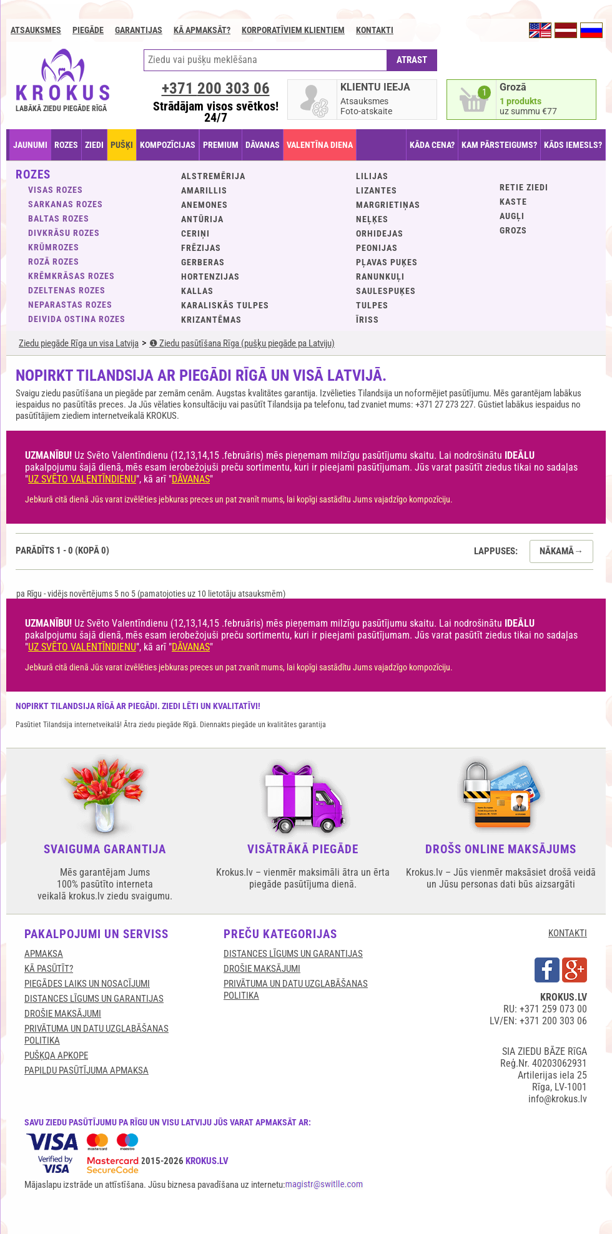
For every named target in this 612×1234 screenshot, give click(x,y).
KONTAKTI (567, 933)
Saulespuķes (386, 291)
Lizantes (376, 190)
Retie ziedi (524, 187)
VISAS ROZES (55, 190)
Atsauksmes (36, 30)
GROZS (513, 230)
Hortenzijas (210, 277)
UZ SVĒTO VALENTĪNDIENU (82, 479)
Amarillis (204, 190)
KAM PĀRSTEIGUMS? (499, 145)
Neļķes (372, 219)
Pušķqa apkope (56, 1055)
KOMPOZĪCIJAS (167, 145)
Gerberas (203, 262)
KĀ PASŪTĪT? (48, 968)
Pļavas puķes (387, 262)
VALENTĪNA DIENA (320, 145)
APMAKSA (43, 953)
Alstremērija (213, 176)
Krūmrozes (53, 247)
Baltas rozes (58, 218)
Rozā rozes (53, 262)
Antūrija (202, 219)
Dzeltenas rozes (67, 290)
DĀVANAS (262, 145)
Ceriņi (195, 233)
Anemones (204, 205)
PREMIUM (221, 145)
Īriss (367, 320)
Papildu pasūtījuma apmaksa (86, 1070)
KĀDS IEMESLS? (573, 145)
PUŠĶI (122, 145)
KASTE (513, 202)
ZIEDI (94, 145)
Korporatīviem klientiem (293, 30)
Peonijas (377, 248)
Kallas (197, 291)
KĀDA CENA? (432, 145)
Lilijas (372, 176)
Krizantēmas (211, 320)
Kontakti (374, 30)
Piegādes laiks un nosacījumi (87, 983)
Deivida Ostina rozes (77, 319)
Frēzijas (201, 248)
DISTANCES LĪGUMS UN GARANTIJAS (94, 998)
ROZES (66, 145)
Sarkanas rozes (65, 204)
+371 (216, 88)
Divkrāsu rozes (64, 233)
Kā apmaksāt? (202, 30)
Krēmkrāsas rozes (71, 276)
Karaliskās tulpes (225, 305)
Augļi (512, 216)
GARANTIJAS (138, 30)
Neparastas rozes (70, 305)
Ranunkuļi (380, 277)
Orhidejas (379, 233)
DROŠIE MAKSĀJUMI (62, 1013)
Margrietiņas (388, 205)
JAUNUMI (30, 145)
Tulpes (372, 305)
